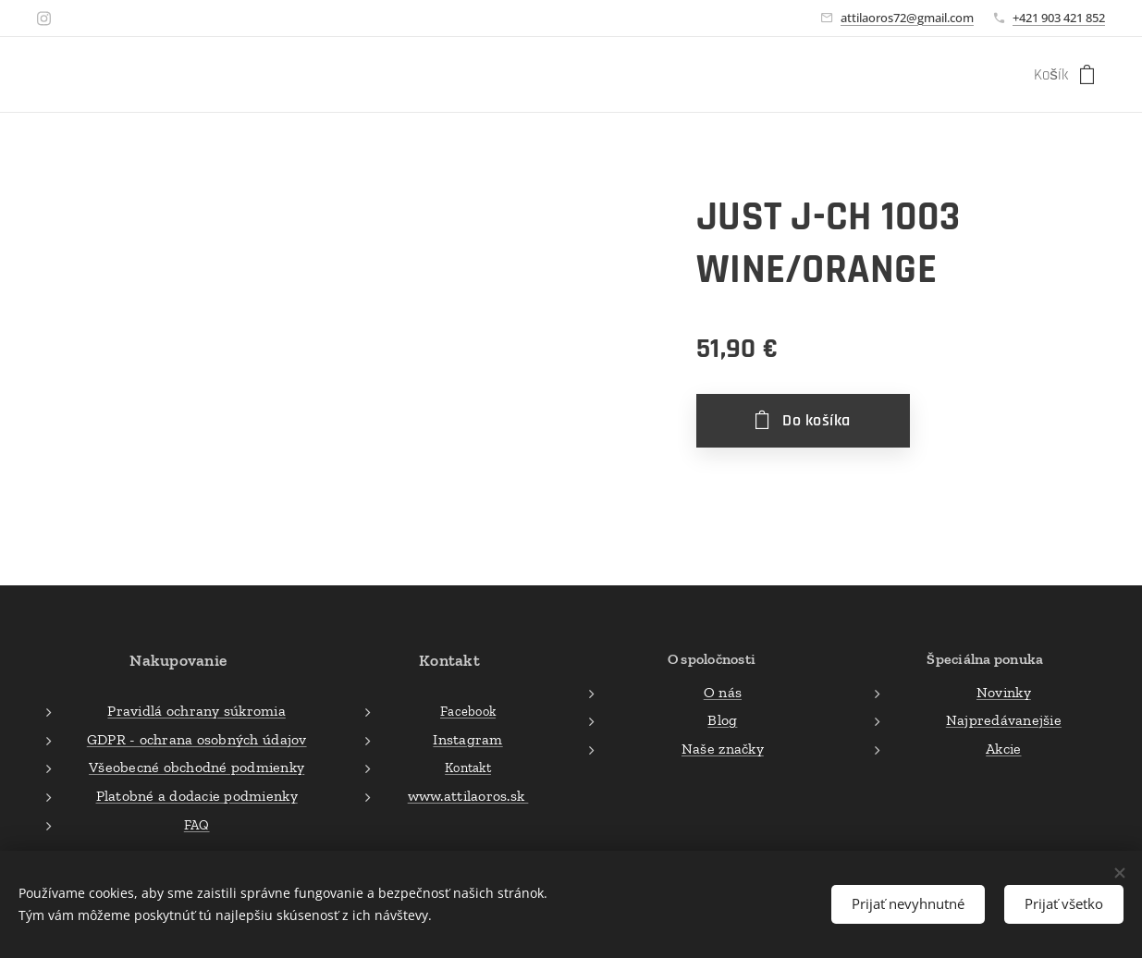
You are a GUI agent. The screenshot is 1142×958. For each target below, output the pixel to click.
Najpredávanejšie (1004, 721)
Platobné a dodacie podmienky (197, 795)
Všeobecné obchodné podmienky (196, 768)
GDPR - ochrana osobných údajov (197, 739)
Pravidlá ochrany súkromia (196, 711)
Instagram (468, 739)
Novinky (1003, 692)
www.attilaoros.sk (468, 795)
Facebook (468, 712)
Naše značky (723, 748)
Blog (723, 721)
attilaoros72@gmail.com (907, 17)
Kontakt (468, 768)
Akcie (1003, 748)
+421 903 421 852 (1059, 17)
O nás (723, 692)
